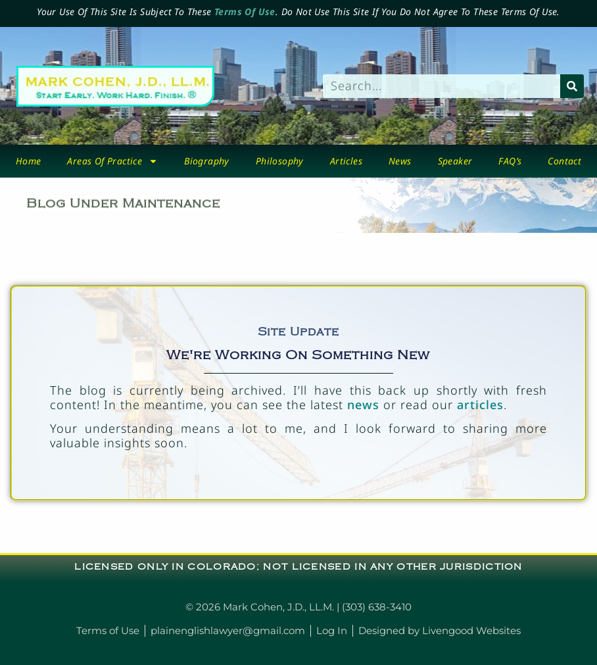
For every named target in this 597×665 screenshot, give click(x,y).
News (400, 161)
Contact (564, 161)
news (363, 404)
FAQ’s (509, 161)
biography (206, 161)
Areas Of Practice (112, 161)
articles (480, 404)
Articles (346, 161)
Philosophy (280, 161)
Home (28, 161)
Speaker (455, 161)
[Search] (572, 86)
